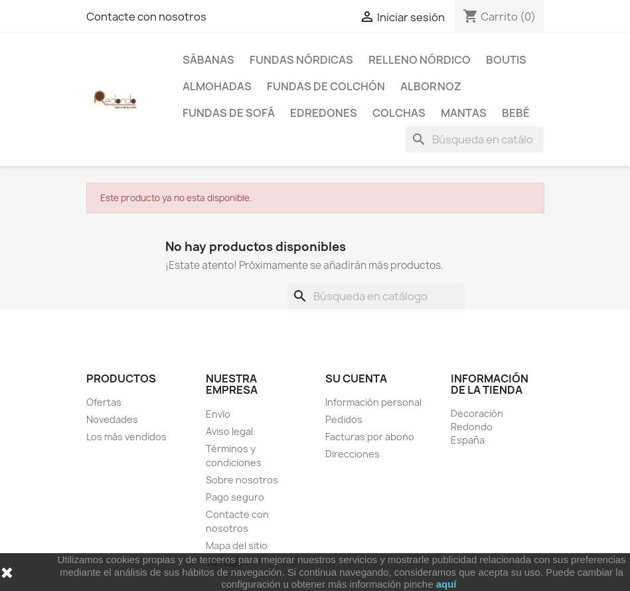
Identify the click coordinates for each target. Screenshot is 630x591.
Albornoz (430, 86)
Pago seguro (235, 497)
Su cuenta (356, 378)
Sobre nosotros (242, 479)
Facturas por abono (369, 436)
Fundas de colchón (326, 86)
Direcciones (352, 454)
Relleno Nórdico (419, 59)
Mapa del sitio (237, 545)
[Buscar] (475, 139)
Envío (218, 414)
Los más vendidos (126, 436)
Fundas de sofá (229, 113)
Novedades (112, 419)
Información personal (373, 402)
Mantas (464, 113)
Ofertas (103, 402)
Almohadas (217, 86)
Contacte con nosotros (146, 16)
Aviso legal (229, 431)
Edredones (323, 113)
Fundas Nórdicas (301, 59)
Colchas (399, 113)
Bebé (516, 113)
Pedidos (343, 419)
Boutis (506, 59)
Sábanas (208, 59)
